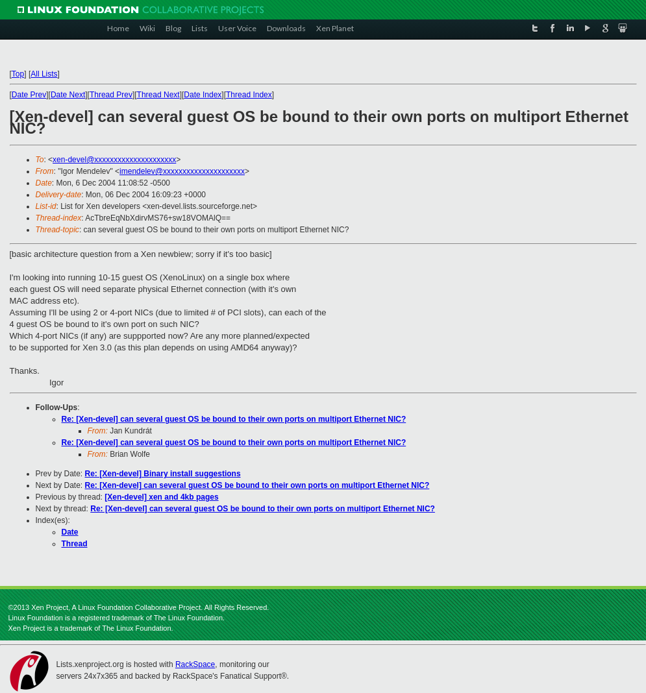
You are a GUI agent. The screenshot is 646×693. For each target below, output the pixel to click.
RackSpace (195, 664)
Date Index (202, 94)
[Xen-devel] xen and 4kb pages (161, 497)
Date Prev (29, 94)
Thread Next (158, 94)
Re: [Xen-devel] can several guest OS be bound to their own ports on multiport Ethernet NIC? (234, 419)
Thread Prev (111, 94)
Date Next (68, 94)
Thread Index (249, 94)
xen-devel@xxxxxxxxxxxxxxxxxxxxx (114, 159)
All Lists (44, 74)
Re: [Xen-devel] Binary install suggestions (163, 473)
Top (18, 74)
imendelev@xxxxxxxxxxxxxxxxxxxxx (182, 171)
